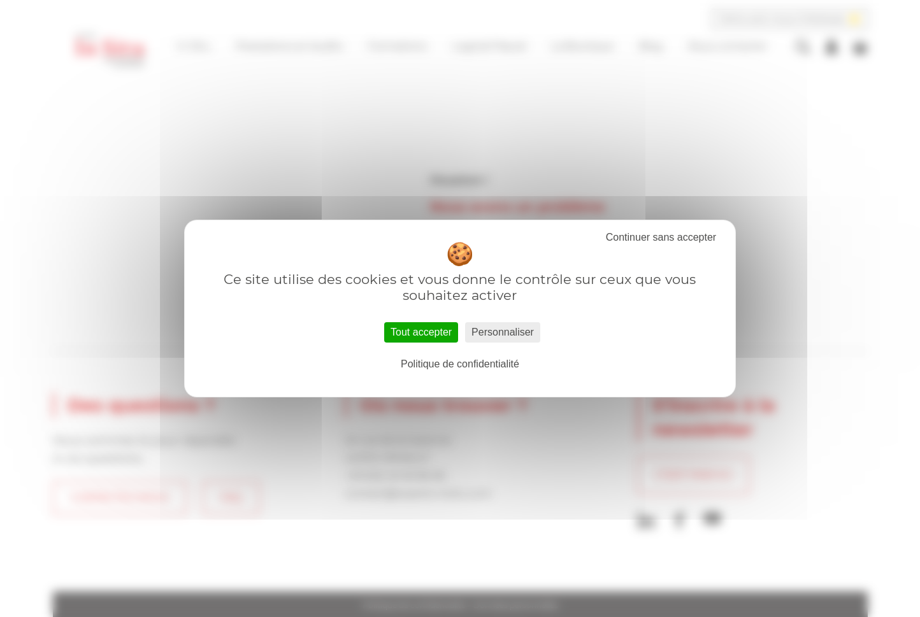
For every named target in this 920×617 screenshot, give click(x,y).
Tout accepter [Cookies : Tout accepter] (421, 332)
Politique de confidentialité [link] (460, 363)
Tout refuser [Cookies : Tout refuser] (661, 237)
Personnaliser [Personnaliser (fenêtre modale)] (502, 332)
